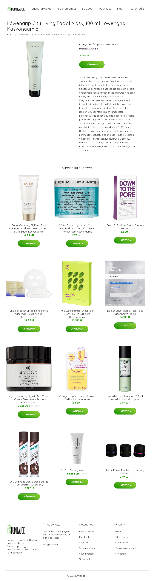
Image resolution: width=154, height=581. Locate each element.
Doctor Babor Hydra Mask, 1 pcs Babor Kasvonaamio (125, 312)
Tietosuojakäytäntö (125, 548)
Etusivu (10, 34)
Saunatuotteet (67, 8)
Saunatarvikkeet (42, 8)
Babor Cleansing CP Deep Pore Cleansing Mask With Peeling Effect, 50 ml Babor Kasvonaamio (28, 228)
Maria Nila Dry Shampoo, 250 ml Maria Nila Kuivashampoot (125, 398)
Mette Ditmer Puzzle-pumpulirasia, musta (125, 472)
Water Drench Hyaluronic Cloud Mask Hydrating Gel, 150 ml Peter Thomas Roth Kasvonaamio (77, 228)
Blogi (120, 8)
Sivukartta (120, 553)
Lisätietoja (91, 64)
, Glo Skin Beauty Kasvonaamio (77, 470)
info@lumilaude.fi (52, 544)
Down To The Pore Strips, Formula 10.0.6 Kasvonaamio (125, 227)
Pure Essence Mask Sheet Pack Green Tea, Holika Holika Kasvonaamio (77, 314)
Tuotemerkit (136, 8)
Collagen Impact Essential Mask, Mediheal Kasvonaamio (77, 398)
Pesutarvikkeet (87, 531)
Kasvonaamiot (110, 44)
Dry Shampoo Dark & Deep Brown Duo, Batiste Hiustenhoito (29, 483)
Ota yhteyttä (121, 537)
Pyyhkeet (105, 8)
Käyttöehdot (122, 542)
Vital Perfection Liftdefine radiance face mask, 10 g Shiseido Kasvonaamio (29, 314)
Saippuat (87, 8)
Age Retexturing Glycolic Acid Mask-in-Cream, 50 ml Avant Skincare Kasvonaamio (29, 399)
